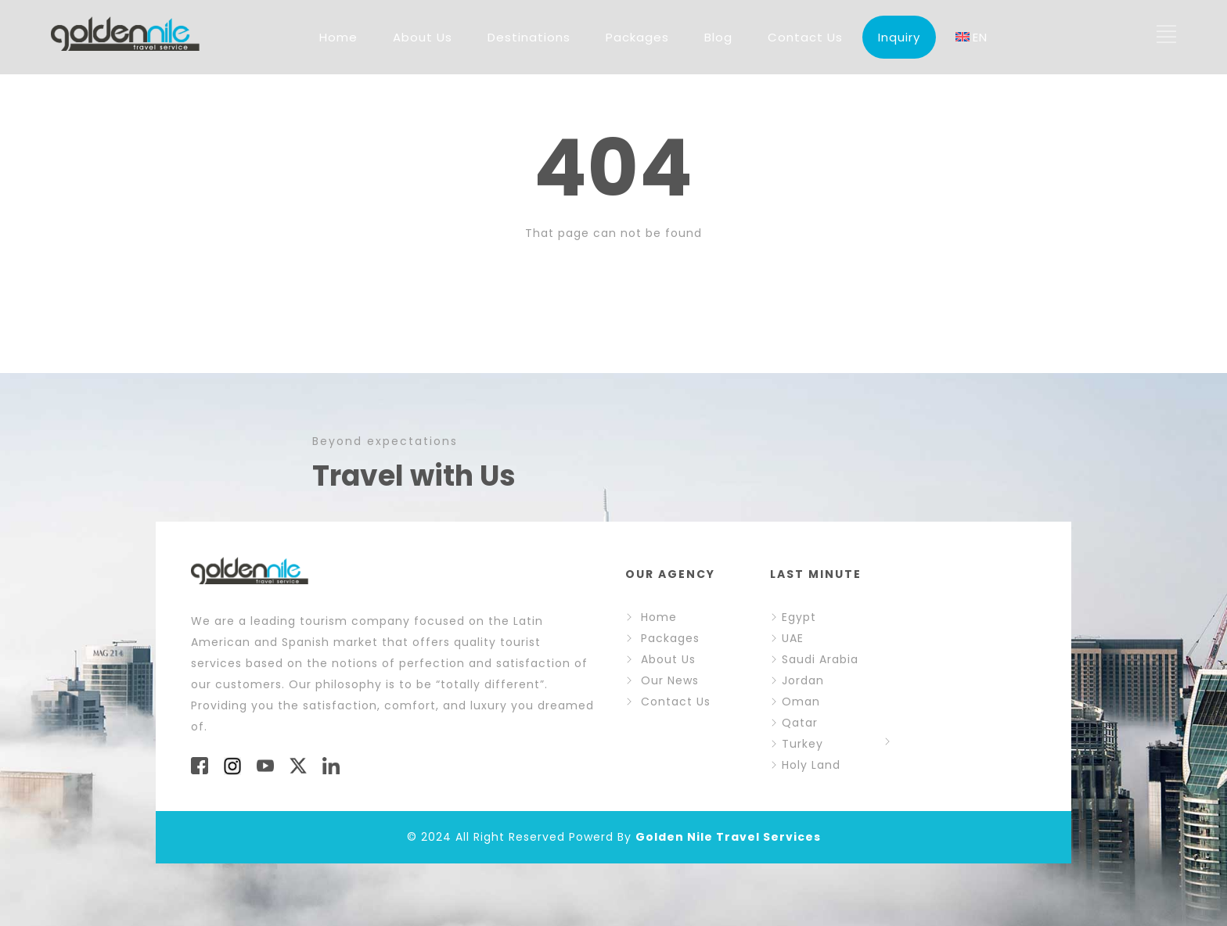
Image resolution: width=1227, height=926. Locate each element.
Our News (670, 680)
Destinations (529, 37)
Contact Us (805, 37)
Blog (718, 37)
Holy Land (811, 765)
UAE (787, 638)
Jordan (797, 680)
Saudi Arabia (814, 659)
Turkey (796, 744)
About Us (422, 37)
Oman (795, 701)
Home (338, 37)
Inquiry (899, 37)
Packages (637, 37)
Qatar (794, 722)
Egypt (793, 617)
